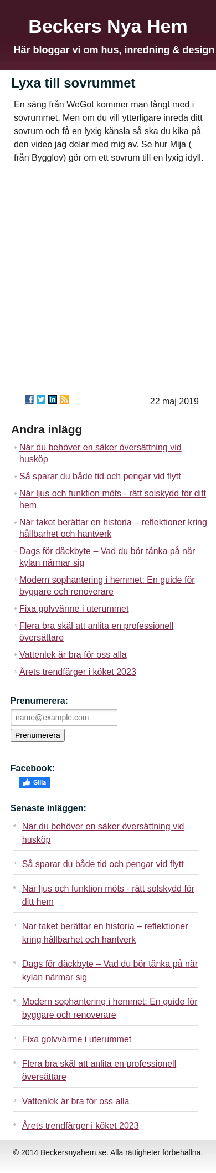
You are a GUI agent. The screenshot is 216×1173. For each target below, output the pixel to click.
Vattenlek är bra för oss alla (73, 654)
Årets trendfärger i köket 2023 (77, 672)
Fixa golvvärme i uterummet (73, 608)
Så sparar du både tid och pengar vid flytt (100, 476)
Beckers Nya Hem (107, 26)
